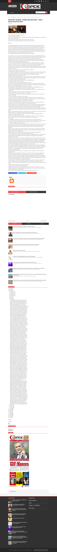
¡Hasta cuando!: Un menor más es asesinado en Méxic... (19, 355)
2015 (10, 417)
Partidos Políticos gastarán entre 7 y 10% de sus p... (18, 304)
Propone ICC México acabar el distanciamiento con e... (19, 365)
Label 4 (10, 430)
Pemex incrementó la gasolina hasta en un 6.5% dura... (19, 328)
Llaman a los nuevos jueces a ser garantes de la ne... (18, 373)
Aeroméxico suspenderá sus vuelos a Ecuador (17, 338)
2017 (10, 415)
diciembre (11, 291)
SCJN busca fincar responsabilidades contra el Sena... (18, 369)
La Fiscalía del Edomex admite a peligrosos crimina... (18, 356)
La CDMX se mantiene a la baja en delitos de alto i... (18, 351)
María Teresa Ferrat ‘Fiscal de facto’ (18, 518)
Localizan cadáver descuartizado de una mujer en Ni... (18, 330)
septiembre (12, 294)
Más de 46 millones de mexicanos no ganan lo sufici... (18, 309)
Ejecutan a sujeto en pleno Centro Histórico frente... (18, 371)
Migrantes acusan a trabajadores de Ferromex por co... (19, 380)
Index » (9, 428)
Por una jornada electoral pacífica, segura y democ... (18, 300)
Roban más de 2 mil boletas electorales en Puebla (18, 366)
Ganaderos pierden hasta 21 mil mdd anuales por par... (19, 329)
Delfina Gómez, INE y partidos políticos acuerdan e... (18, 374)
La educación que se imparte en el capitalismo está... (18, 301)
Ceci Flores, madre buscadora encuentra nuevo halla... (19, 310)
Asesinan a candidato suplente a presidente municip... (18, 349)
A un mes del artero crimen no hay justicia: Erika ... (18, 354)
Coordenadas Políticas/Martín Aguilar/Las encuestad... (18, 334)
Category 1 (10, 419)
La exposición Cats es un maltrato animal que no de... (18, 394)
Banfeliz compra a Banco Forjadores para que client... (18, 367)
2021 (10, 411)
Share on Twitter (21, 173)
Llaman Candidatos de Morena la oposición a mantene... (19, 359)
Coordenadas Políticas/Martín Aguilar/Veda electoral (18, 314)
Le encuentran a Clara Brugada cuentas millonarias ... (18, 381)
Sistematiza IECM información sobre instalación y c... (18, 400)
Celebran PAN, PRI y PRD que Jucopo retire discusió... (19, 322)
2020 (10, 412)
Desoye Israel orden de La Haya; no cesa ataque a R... (19, 398)
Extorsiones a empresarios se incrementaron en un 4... (19, 325)
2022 (10, 410)
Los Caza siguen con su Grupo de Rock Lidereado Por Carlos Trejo (19, 527)
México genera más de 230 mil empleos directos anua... (19, 308)
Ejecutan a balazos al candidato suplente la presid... (18, 346)
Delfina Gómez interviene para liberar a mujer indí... (18, 313)
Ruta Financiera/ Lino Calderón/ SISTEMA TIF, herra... (18, 336)
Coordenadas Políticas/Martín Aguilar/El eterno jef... (18, 348)
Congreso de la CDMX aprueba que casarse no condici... (19, 395)
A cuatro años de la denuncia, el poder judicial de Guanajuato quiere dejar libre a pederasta (19, 509)
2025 (10, 289)
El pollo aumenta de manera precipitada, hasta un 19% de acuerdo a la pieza (19, 514)
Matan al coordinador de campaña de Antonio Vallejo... (18, 391)
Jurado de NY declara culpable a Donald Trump (17, 315)
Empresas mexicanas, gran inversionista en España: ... (19, 399)
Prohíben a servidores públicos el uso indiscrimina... (18, 378)
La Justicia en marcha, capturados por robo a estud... (18, 316)
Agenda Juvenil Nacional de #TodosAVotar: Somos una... (19, 324)
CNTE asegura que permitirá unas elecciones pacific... (18, 307)
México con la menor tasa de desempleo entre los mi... (18, 303)
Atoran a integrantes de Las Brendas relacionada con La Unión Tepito (18, 505)
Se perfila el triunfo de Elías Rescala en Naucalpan (18, 353)
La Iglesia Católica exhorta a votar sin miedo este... (18, 388)
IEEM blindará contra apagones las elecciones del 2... (18, 347)
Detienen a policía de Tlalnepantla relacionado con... (18, 302)
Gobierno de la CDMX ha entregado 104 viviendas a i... (19, 396)
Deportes (31, 505)
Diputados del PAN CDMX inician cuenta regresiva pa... (19, 390)
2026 (10, 288)
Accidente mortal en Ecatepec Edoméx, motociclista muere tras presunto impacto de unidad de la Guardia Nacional (20, 537)
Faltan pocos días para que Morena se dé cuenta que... (19, 393)
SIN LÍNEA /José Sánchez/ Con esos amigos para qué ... (19, 337)
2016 (10, 416)
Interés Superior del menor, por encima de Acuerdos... (18, 335)
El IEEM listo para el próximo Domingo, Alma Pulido (18, 358)
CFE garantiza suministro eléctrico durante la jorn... (18, 326)
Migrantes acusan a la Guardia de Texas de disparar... (18, 311)
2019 (10, 413)
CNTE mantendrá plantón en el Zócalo (16, 379)
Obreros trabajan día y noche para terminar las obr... (18, 333)
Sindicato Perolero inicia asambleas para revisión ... (18, 327)
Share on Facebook (12, 173)
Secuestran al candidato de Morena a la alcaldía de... (18, 389)
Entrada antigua (43, 220)
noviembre (12, 292)
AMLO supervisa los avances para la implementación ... (19, 402)
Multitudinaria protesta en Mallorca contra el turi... (18, 401)
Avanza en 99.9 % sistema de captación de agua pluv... (19, 323)
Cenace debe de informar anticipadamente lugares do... (19, 368)
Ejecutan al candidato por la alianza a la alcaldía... (18, 332)
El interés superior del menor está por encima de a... (18, 350)
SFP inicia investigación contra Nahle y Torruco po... (18, 305)
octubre (11, 293)
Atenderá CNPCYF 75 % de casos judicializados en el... (19, 397)
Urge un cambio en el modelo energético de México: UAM (19, 306)
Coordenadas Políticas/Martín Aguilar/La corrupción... (18, 375)
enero (11, 408)
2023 (10, 409)
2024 (10, 290)
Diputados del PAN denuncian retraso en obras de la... (18, 352)
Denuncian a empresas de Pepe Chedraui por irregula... (19, 370)
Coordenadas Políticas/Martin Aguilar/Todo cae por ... (18, 392)
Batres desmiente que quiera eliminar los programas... (18, 382)
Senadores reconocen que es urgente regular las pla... (18, 403)
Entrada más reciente (11, 220)
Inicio (28, 220)
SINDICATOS (37, 505)
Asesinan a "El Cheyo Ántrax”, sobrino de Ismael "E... (18, 321)
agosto (11, 295)
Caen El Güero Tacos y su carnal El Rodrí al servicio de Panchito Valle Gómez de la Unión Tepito (19, 542)
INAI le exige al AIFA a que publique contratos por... (18, 377)
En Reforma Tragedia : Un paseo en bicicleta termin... (18, 357)
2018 (10, 414)
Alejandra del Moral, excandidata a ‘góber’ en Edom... (18, 376)
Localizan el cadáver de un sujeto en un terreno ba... (18, 387)
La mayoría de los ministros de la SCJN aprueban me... (19, 312)
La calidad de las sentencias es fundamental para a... (18, 372)
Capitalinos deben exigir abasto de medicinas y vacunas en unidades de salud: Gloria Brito (19, 532)
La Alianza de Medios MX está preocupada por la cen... (19, 331)
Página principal (13, 491)
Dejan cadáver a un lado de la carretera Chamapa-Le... (19, 344)
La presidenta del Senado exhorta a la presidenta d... (18, 345)
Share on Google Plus (31, 173)
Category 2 (10, 421)
